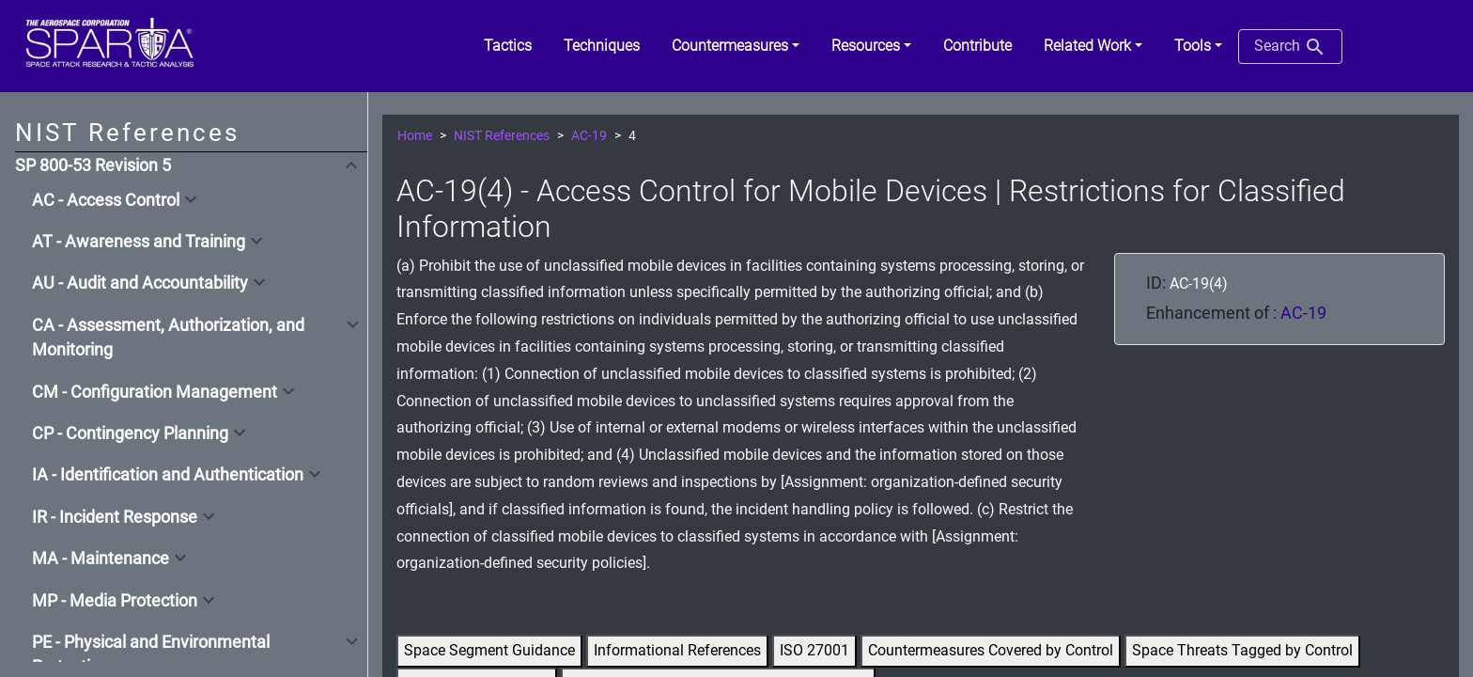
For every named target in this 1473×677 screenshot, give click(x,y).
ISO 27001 (814, 650)
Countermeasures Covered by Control (990, 650)
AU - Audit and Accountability (140, 283)
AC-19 (589, 136)
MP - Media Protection (114, 600)
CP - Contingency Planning (130, 433)
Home (414, 136)
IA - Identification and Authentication (167, 474)
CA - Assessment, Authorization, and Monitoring (168, 337)
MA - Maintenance (100, 558)
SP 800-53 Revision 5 (93, 165)
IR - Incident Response (114, 517)
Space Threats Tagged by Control (1242, 650)
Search (1290, 47)
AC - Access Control (105, 200)
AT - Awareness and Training (138, 241)
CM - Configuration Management (154, 392)
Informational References (677, 650)
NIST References (502, 136)
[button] (735, 46)
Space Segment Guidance (489, 650)
